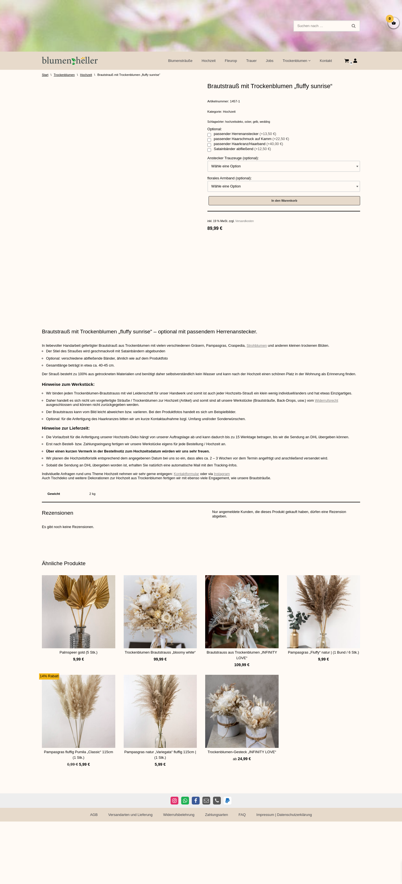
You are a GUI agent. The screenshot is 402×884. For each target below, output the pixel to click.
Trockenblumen (64, 74)
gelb (255, 122)
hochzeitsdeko (234, 122)
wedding (265, 122)
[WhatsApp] (185, 863)
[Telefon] (217, 863)
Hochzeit (208, 61)
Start (45, 74)
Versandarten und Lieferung (129, 877)
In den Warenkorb (284, 201)
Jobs (269, 61)
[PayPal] (227, 863)
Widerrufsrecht (330, 475)
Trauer (251, 61)
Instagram (224, 549)
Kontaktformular (188, 549)
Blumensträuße (179, 61)
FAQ (242, 877)
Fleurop (230, 61)
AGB (93, 877)
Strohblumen (259, 420)
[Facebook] (196, 863)
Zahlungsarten (216, 877)
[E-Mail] (206, 863)
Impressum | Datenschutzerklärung (285, 877)
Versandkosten (244, 221)
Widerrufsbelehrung (178, 877)
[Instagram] (174, 863)
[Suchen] (320, 26)
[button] (309, 61)
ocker (248, 122)
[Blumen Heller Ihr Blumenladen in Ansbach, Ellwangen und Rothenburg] (70, 61)
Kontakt (326, 61)
